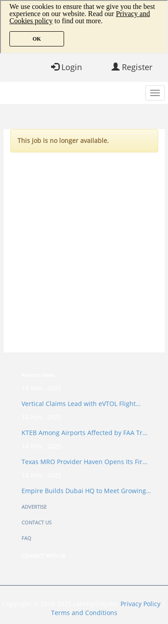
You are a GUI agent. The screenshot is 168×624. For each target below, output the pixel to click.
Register (132, 67)
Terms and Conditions (84, 612)
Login (66, 67)
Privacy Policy (140, 603)
